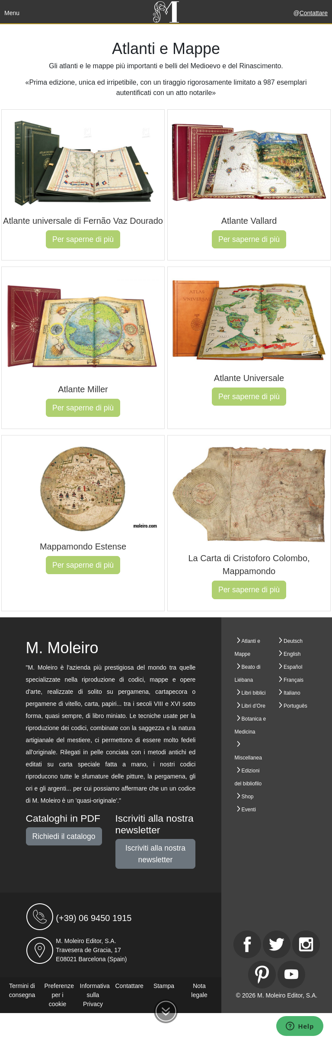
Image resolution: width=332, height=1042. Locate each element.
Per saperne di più (83, 239)
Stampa (163, 985)
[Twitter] (276, 944)
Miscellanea (248, 758)
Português (295, 706)
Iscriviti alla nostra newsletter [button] (155, 854)
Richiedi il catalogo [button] (64, 836)
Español (293, 667)
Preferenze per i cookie (59, 994)
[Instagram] (306, 944)
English (292, 654)
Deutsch (293, 641)
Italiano (292, 693)
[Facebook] (247, 944)
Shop (248, 797)
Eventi (249, 810)
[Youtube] (291, 974)
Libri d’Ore (253, 706)
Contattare (314, 13)
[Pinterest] (262, 974)
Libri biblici (254, 693)
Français (293, 680)
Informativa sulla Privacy (95, 994)
